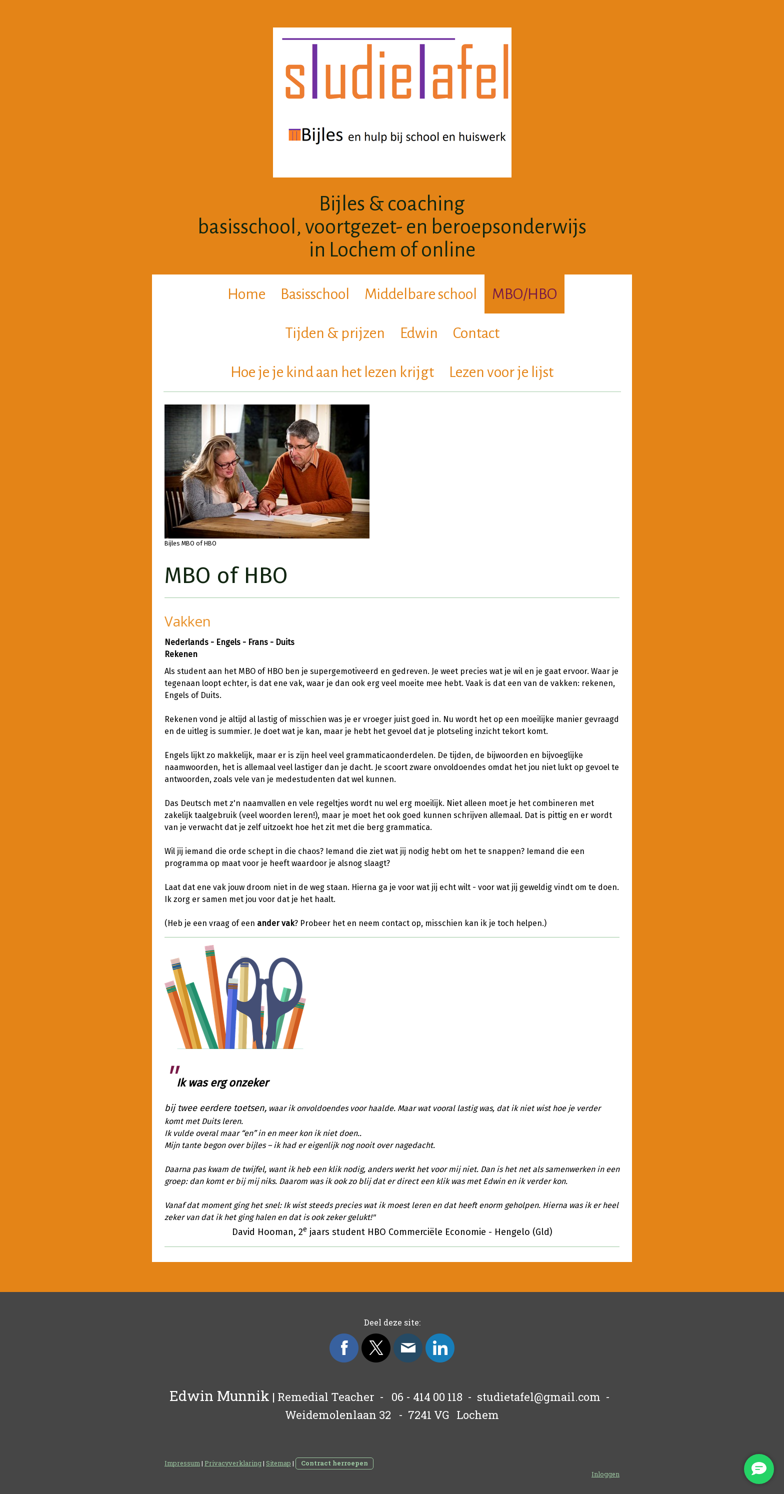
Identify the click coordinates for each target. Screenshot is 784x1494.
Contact (476, 333)
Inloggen (606, 1474)
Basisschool (315, 294)
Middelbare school (420, 294)
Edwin (419, 333)
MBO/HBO (524, 294)
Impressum (182, 1463)
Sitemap (278, 1463)
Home (247, 294)
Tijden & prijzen (335, 333)
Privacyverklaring (233, 1463)
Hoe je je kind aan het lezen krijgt (332, 372)
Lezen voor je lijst (501, 372)
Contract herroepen (334, 1463)
